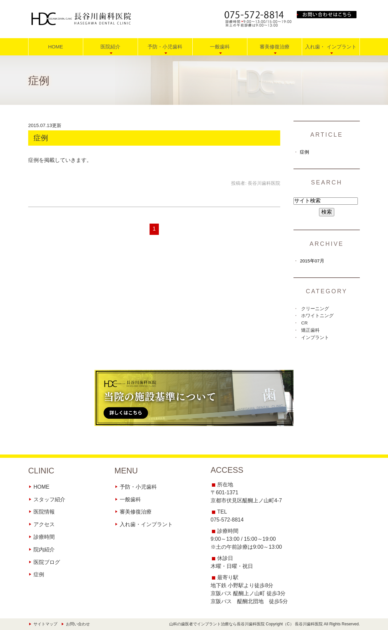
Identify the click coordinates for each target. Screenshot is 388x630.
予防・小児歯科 (138, 487)
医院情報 (44, 512)
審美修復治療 (136, 512)
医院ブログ (46, 562)
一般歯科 (130, 499)
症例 (40, 138)
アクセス (44, 524)
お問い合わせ (78, 624)
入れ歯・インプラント (146, 524)
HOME (55, 46)
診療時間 (44, 537)
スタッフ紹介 (49, 499)
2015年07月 (312, 260)
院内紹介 (44, 549)
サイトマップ (45, 624)
